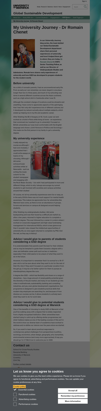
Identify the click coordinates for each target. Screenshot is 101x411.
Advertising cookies (24, 399)
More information (73, 401)
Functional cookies (24, 395)
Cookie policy (19, 386)
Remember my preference (73, 396)
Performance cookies (25, 404)
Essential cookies (23, 389)
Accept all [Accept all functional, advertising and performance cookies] (72, 390)
